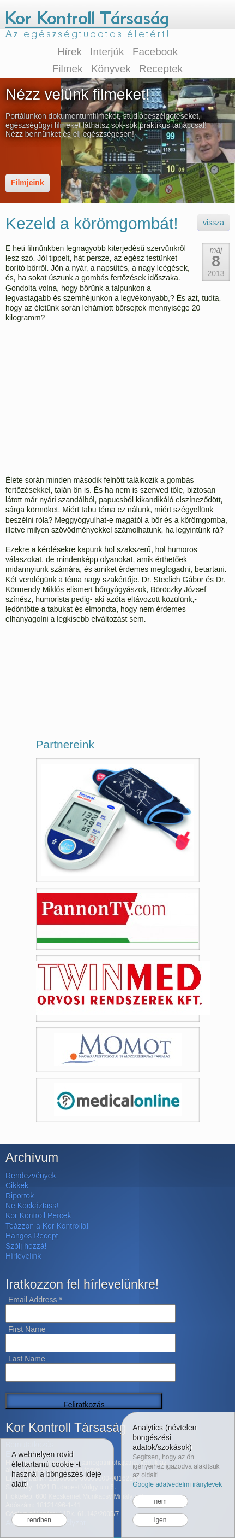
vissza (213, 222)
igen (160, 1520)
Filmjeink (27, 182)
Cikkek (16, 1185)
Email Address (35, 1299)
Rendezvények (30, 1175)
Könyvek (111, 68)
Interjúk (107, 51)
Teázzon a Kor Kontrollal (46, 1225)
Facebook (155, 51)
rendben (39, 1520)
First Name (26, 1329)
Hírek (69, 51)
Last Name (26, 1358)
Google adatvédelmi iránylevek (177, 1484)
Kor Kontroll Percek (38, 1215)
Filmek (67, 68)
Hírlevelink (23, 1256)
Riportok (19, 1195)
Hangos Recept (31, 1235)
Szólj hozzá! (25, 1246)
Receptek (161, 68)
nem (160, 1501)
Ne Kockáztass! (31, 1205)
